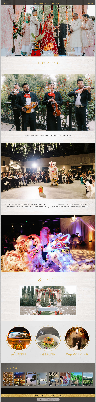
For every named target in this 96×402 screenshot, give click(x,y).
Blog (61, 395)
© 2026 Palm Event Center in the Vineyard (43, 395)
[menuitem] (6, 3)
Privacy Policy (56, 395)
